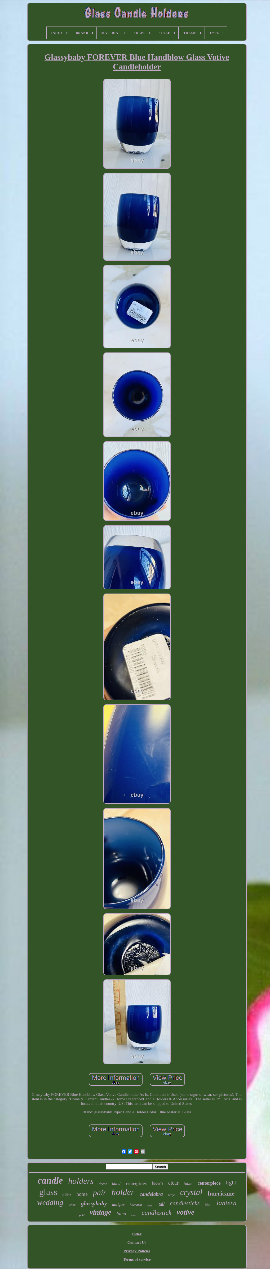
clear (173, 1183)
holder (123, 1192)
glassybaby (94, 1203)
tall (161, 1204)
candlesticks (185, 1203)
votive (185, 1212)
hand (116, 1183)
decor (103, 1184)
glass (48, 1192)
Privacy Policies (136, 1251)
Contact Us (136, 1242)
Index (137, 1234)
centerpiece (209, 1183)
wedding (50, 1202)
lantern (226, 1203)
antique (118, 1204)
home (82, 1194)
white (72, 1205)
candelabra (151, 1194)
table (188, 1183)
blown (157, 1183)
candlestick (156, 1212)
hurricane (221, 1193)
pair (99, 1192)
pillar (67, 1195)
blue (208, 1205)
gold (82, 1214)
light (231, 1182)
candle (50, 1180)
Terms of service (137, 1259)
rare (133, 1214)
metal (150, 1205)
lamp (121, 1213)
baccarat (136, 1205)
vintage (100, 1212)
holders (81, 1181)
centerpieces (136, 1183)
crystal (191, 1192)
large (171, 1195)
